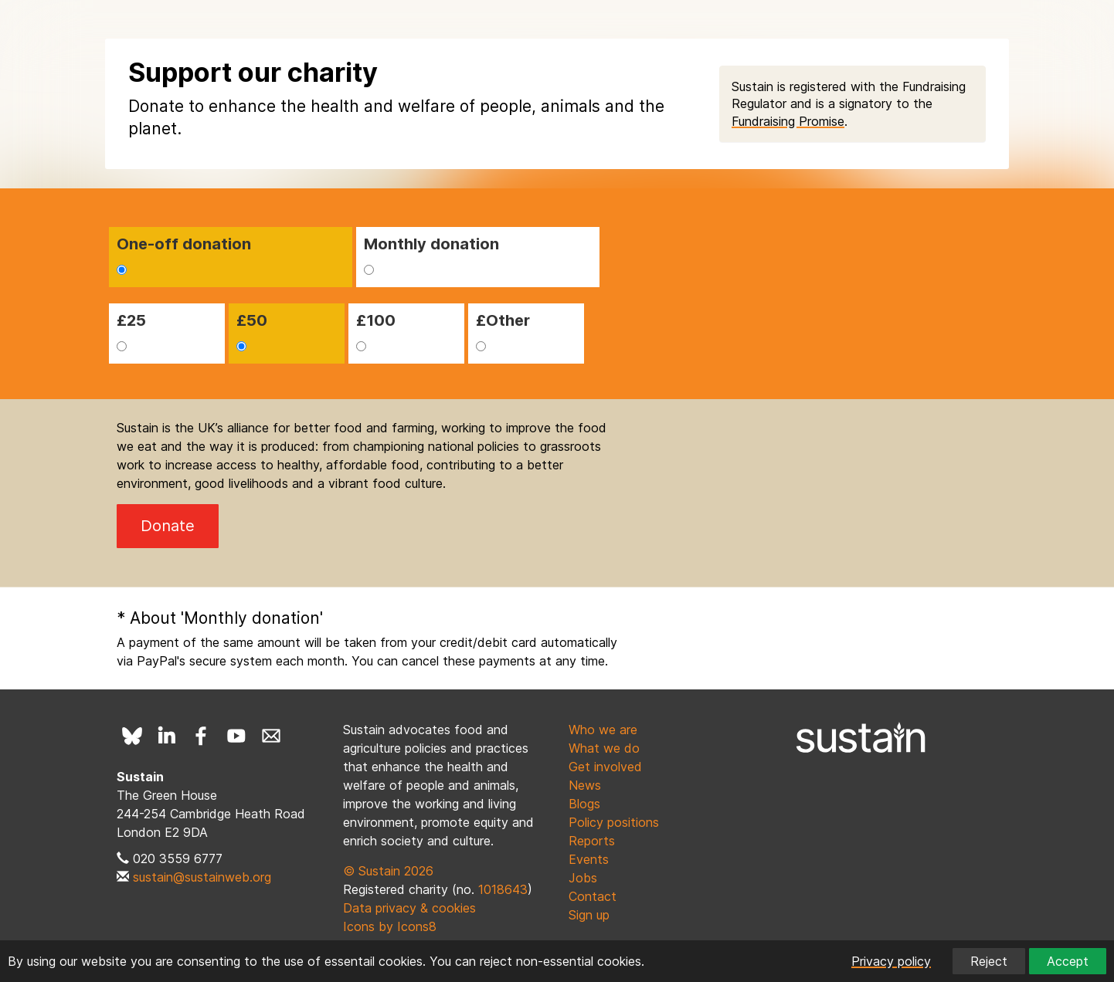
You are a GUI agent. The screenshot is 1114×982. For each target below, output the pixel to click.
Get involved (605, 766)
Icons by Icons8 (389, 926)
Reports (592, 840)
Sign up (589, 915)
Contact (592, 896)
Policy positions (614, 822)
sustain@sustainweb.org (202, 877)
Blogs (584, 803)
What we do (604, 748)
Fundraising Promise (788, 121)
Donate (168, 525)
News (585, 785)
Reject (988, 961)
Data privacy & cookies (409, 908)
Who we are (603, 729)
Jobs (583, 877)
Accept (1068, 961)
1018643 (503, 889)
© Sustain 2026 (388, 871)
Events (589, 859)
